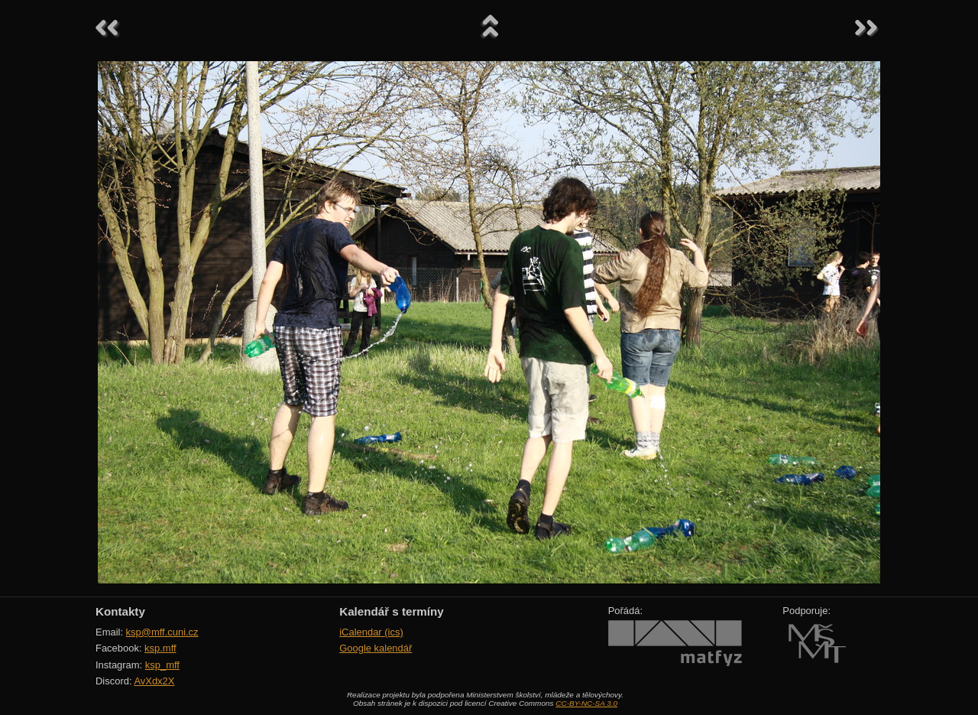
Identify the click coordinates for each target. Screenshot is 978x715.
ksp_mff (162, 665)
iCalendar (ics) (371, 632)
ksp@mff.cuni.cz (162, 632)
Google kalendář (375, 648)
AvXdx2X (154, 681)
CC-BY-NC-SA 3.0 (586, 703)
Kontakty (120, 611)
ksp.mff (160, 648)
